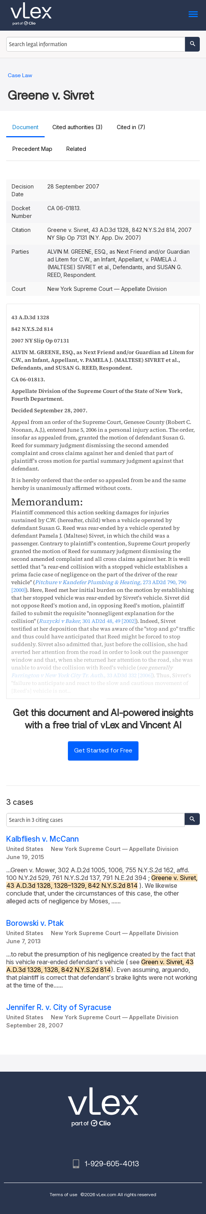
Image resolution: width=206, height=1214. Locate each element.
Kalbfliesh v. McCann (42, 839)
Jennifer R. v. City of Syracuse (58, 1007)
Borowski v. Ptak (35, 923)
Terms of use (63, 1194)
